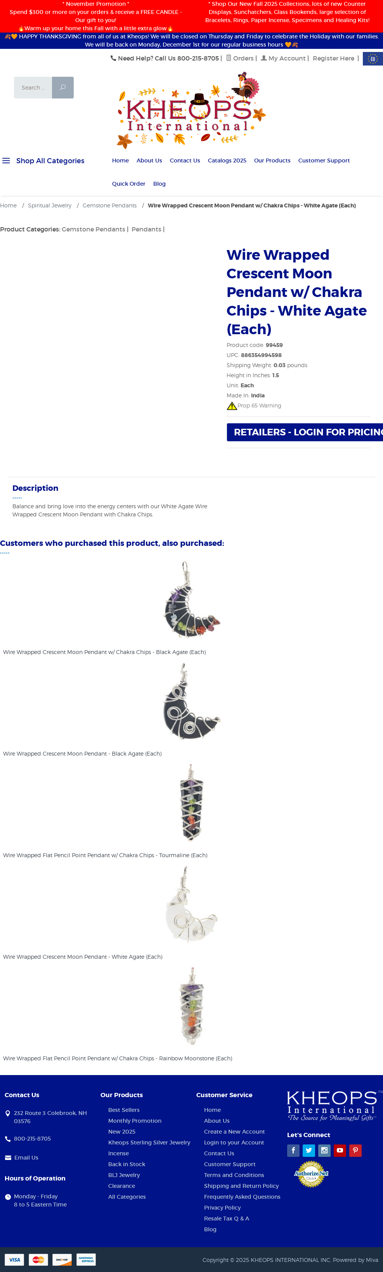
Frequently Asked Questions (242, 1196)
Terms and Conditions (234, 1175)
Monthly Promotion (134, 1120)
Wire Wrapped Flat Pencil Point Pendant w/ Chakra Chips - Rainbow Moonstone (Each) (117, 1058)
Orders (240, 58)
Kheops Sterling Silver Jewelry (149, 1142)
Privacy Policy (222, 1207)
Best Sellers (124, 1109)
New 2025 (121, 1131)
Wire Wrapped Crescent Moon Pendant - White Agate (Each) (82, 956)
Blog (159, 183)
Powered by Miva (355, 1259)
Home (120, 160)
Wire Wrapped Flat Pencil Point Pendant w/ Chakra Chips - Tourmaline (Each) (105, 855)
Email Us (26, 1157)
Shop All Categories (42, 162)
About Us (149, 160)
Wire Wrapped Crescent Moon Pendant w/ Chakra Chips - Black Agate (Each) (104, 652)
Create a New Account (234, 1131)
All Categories (127, 1196)
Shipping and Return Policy (241, 1185)
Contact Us (185, 160)
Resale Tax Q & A (226, 1218)
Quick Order (129, 183)
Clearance (121, 1185)
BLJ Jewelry (124, 1175)
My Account (283, 58)
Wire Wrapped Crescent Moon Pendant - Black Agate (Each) (82, 753)
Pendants (146, 229)
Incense (118, 1153)
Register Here (333, 58)
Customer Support (324, 160)
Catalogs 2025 (227, 160)
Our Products (272, 160)
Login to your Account (234, 1142)
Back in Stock (126, 1164)
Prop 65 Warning (254, 405)
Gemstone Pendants (93, 229)
